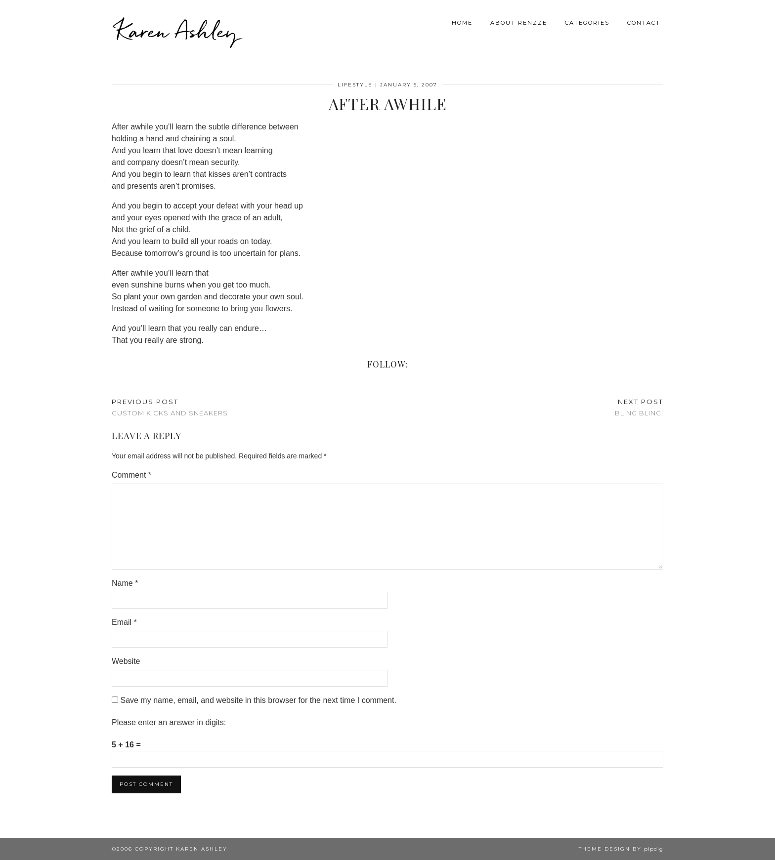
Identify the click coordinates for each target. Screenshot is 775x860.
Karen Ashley (177, 29)
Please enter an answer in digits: (169, 722)
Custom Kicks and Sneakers (170, 407)
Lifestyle (355, 85)
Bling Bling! (639, 407)
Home (462, 21)
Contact (643, 21)
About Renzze (518, 21)
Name (125, 583)
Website (126, 661)
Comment (131, 475)
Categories (587, 21)
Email (124, 622)
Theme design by (621, 849)
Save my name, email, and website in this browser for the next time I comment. (258, 700)
